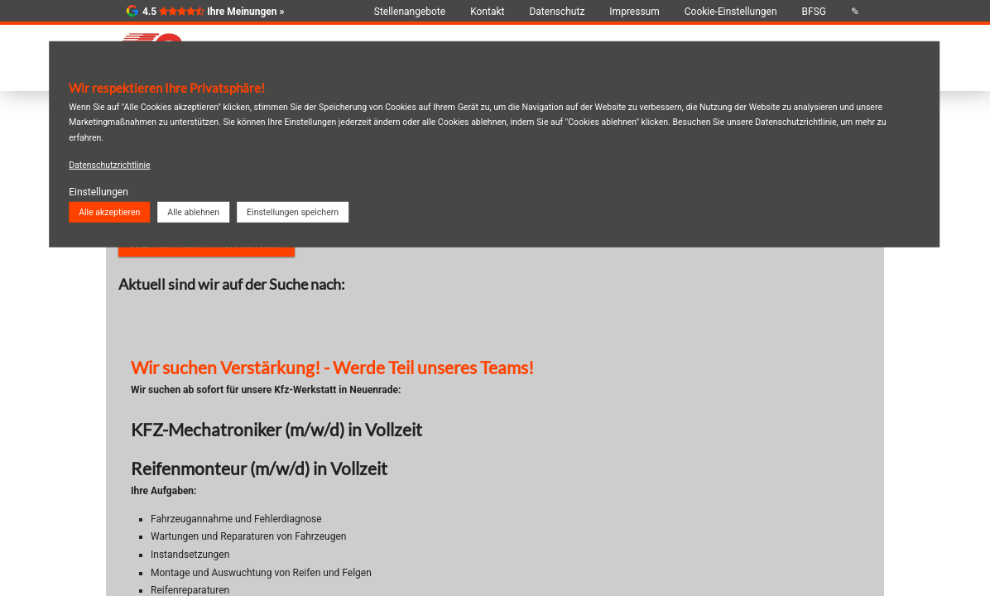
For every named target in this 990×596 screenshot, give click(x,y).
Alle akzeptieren (109, 211)
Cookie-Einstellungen (731, 11)
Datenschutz (556, 11)
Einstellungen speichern (293, 211)
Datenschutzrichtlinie (109, 165)
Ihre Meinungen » (245, 11)
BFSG (814, 11)
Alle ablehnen (193, 211)
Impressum (634, 11)
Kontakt (487, 11)
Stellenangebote (409, 11)
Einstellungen (98, 192)
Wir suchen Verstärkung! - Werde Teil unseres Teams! (332, 367)
